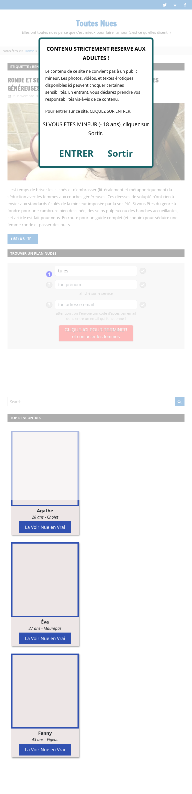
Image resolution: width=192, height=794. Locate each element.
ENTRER (76, 153)
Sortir (120, 153)
